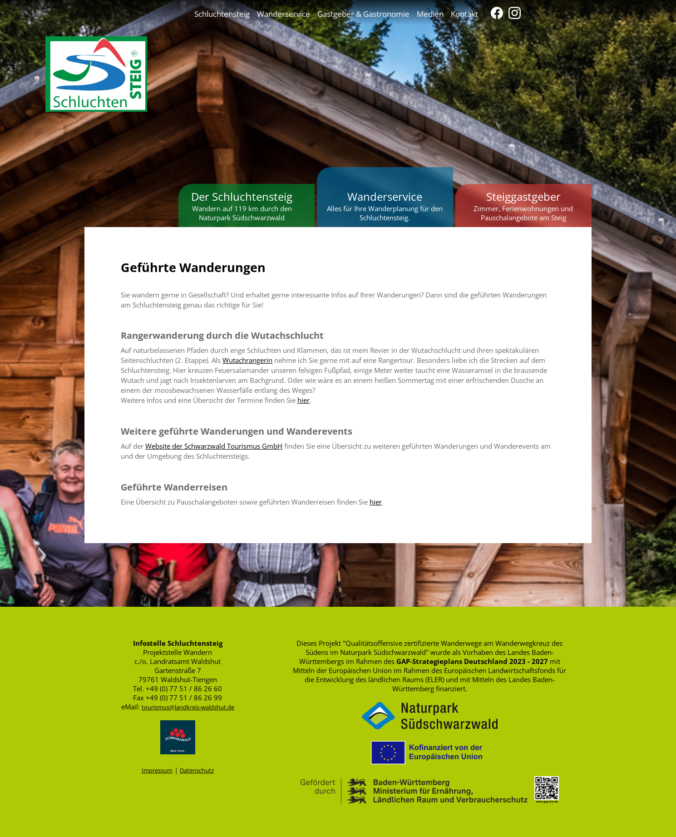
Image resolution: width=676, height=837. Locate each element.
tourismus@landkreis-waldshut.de (188, 707)
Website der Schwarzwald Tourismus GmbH (213, 446)
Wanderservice (283, 13)
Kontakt (464, 13)
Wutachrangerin (247, 360)
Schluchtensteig (222, 13)
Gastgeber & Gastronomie (363, 13)
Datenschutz (197, 770)
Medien (430, 13)
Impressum (157, 770)
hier (303, 400)
